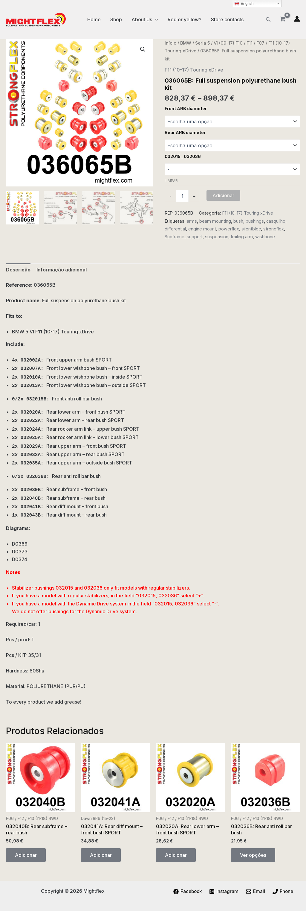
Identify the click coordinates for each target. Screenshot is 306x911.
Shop (116, 19)
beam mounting (215, 221)
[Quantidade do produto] (182, 196)
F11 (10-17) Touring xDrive (194, 70)
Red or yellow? (184, 19)
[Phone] (283, 891)
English (244, 3)
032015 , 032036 (183, 156)
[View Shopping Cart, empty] (282, 19)
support (195, 236)
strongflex (273, 228)
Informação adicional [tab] (61, 270)
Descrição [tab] (18, 270)
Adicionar (223, 195)
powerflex (228, 228)
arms (192, 221)
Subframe (174, 236)
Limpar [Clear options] (171, 180)
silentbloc (251, 228)
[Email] (255, 891)
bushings (255, 221)
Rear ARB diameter (185, 132)
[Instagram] (224, 891)
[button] (268, 19)
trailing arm (242, 236)
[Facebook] (187, 891)
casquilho (275, 221)
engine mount (202, 228)
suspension (216, 236)
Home (94, 19)
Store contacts (227, 19)
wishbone (265, 236)
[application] (155, 19)
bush (238, 221)
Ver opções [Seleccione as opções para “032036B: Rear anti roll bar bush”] (253, 855)
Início (170, 43)
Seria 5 (202, 43)
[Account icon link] (297, 19)
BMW (185, 43)
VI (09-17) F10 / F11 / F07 (239, 43)
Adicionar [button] (26, 855)
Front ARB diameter (186, 108)
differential (175, 228)
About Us (144, 19)
